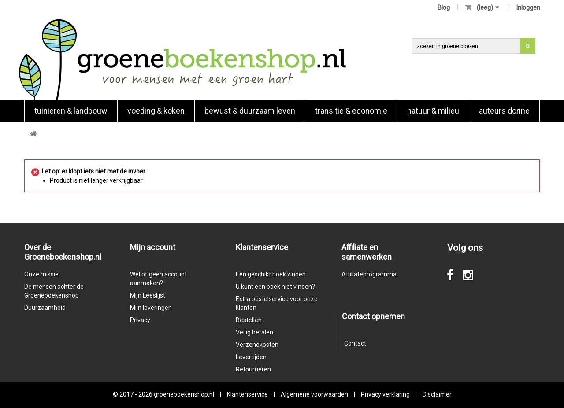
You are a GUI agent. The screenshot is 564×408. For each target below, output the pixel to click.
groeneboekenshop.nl (184, 394)
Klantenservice (247, 394)
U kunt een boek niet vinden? (275, 286)
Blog (444, 7)
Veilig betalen (254, 332)
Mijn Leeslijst (147, 295)
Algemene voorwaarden (314, 394)
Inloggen (528, 7)
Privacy (140, 319)
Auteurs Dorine (504, 110)
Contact (355, 343)
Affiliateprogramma (369, 274)
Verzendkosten (257, 344)
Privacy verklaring (385, 394)
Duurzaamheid (45, 307)
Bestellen (249, 319)
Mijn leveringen (151, 307)
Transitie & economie (351, 110)
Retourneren (253, 369)
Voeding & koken (156, 110)
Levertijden (251, 356)
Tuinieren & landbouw (71, 110)
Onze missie (41, 274)
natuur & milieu (433, 110)
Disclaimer (437, 394)
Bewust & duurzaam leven (249, 110)
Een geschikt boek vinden (271, 274)
